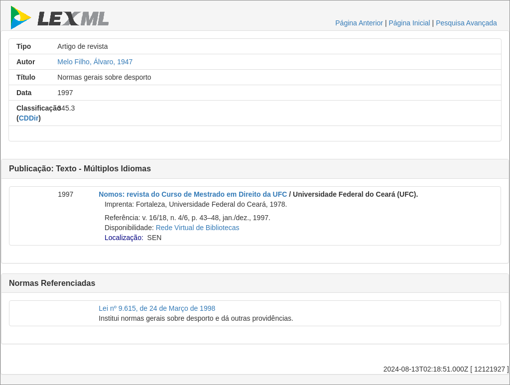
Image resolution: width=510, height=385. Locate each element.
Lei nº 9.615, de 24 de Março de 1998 (157, 308)
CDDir (29, 118)
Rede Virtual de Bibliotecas (198, 228)
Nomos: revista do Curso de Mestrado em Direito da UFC (193, 194)
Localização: (124, 238)
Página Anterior (359, 23)
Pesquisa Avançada (466, 23)
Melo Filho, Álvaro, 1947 (94, 62)
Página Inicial (409, 23)
